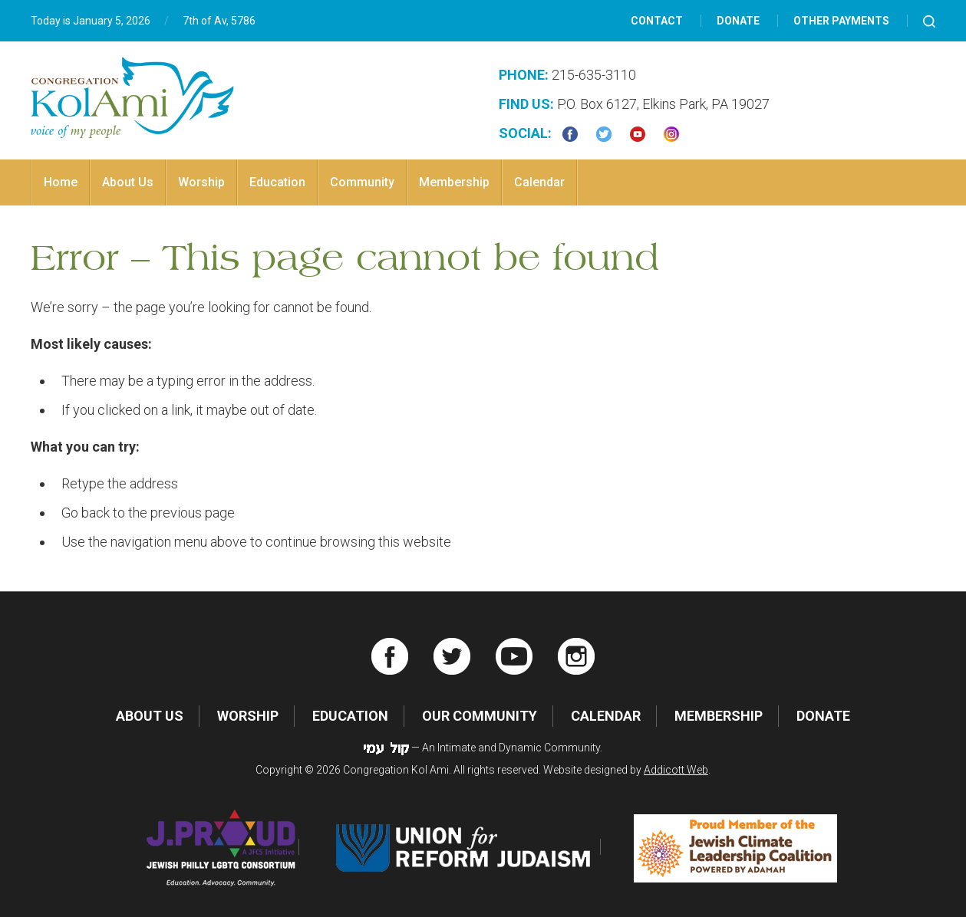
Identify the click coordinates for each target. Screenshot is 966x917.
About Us (127, 182)
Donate (738, 21)
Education (277, 182)
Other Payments (841, 21)
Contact (657, 21)
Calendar (539, 182)
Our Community (479, 716)
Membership (454, 182)
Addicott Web (676, 770)
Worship (201, 182)
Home (60, 182)
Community (362, 182)
